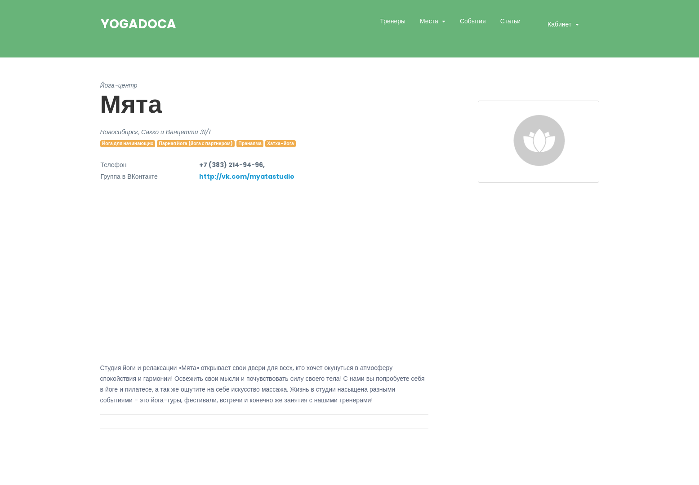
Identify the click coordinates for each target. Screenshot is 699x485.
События (473, 21)
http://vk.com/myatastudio (246, 176)
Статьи (510, 21)
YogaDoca (138, 24)
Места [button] (430, 21)
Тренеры (392, 21)
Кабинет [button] (560, 24)
